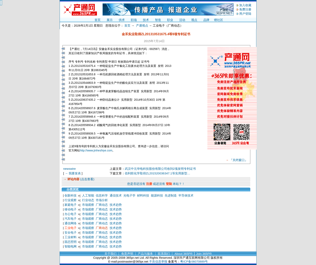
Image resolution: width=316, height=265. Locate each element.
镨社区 (218, 20)
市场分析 (102, 200)
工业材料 (70, 237)
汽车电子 (70, 218)
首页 (98, 20)
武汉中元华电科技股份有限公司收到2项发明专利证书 (160, 168)
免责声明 (127, 253)
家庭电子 (70, 204)
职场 (134, 20)
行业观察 (70, 200)
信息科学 (102, 195)
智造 (158, 20)
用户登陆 (245, 13)
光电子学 (129, 195)
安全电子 (70, 232)
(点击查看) (86, 179)
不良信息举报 (158, 261)
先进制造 (171, 195)
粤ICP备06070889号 (194, 261)
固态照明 (70, 241)
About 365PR (183, 253)
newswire (69, 168)
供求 (122, 20)
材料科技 (143, 195)
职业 (170, 20)
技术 (146, 20)
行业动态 (88, 200)
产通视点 (142, 25)
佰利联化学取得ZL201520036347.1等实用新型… (157, 173)
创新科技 (70, 195)
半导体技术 (185, 195)
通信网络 (70, 223)
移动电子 (70, 209)
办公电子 (70, 214)
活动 (182, 20)
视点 (194, 20)
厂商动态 (102, 204)
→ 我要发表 (73, 173)
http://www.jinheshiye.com (96, 150)
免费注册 (245, 9)
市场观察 (88, 204)
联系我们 (164, 253)
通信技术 (116, 195)
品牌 (206, 20)
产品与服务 (145, 253)
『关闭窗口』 (239, 160)
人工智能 (88, 195)
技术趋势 (116, 204)
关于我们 (110, 253)
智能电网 (70, 246)
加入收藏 (245, 5)
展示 (110, 20)
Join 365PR (204, 253)
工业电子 (70, 228)
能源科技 (157, 195)
